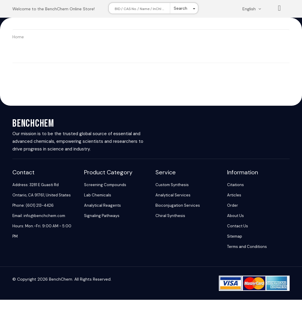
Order (232, 205)
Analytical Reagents (102, 205)
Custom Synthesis (172, 184)
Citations (235, 184)
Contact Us (237, 225)
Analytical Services (173, 195)
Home (18, 36)
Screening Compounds (105, 184)
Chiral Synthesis (170, 215)
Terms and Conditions (247, 246)
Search (180, 8)
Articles (234, 195)
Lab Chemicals (97, 195)
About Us (235, 215)
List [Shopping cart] (279, 9)
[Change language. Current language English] (253, 8)
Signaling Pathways (101, 215)
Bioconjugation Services (177, 205)
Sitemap (234, 236)
